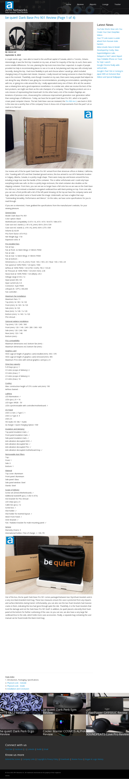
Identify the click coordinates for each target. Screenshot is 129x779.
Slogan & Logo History (94, 759)
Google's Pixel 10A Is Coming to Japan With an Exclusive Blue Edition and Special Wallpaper (110, 74)
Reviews (80, 4)
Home (68, 4)
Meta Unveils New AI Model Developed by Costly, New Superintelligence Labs (108, 50)
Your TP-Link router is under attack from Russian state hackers (108, 41)
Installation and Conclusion (18, 689)
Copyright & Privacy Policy (47, 759)
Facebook (19, 749)
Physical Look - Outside (16, 683)
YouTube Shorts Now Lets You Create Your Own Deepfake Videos (109, 32)
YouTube (9, 749)
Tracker (118, 4)
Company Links (28, 759)
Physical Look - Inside (16, 686)
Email (46, 749)
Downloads (65, 759)
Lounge (105, 4)
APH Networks (16, 10)
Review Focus (77, 759)
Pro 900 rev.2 (71, 101)
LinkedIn (31, 749)
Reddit (39, 749)
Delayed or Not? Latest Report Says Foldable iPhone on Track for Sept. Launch (109, 59)
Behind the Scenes (12, 759)
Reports (93, 4)
